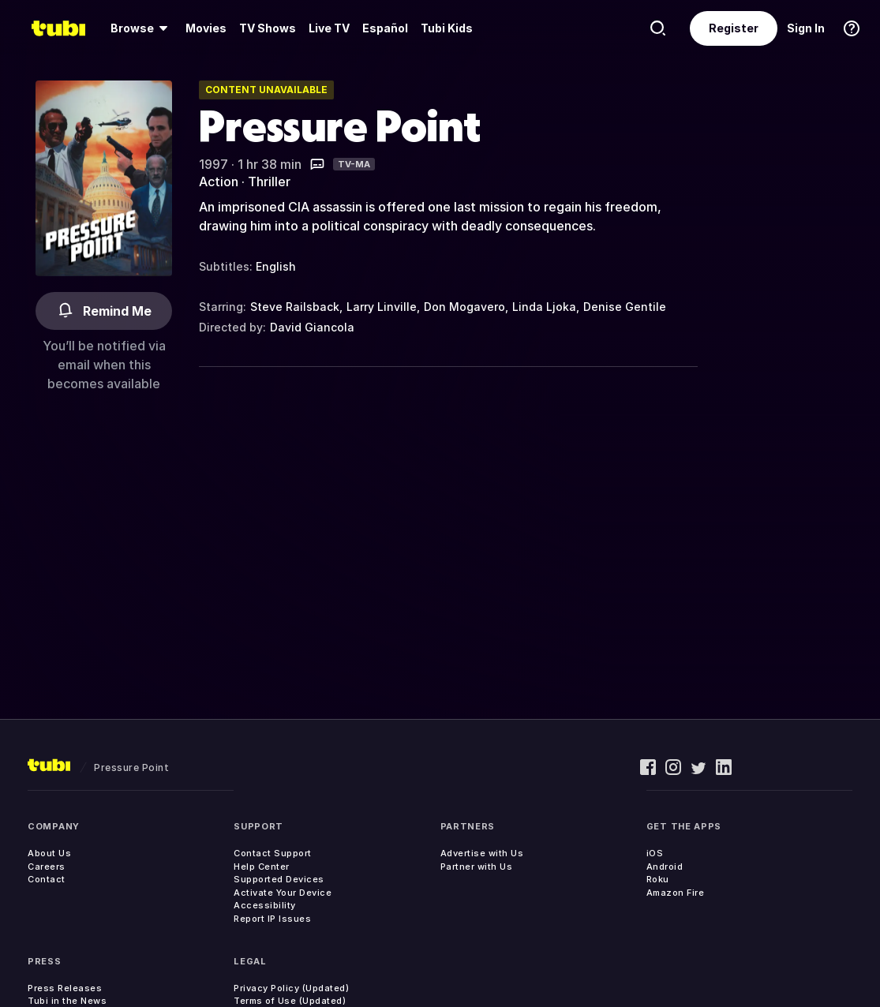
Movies (206, 28)
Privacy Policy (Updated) (291, 988)
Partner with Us (476, 866)
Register (733, 28)
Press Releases (65, 988)
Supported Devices (279, 879)
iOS (655, 853)
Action (218, 181)
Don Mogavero (464, 306)
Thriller (269, 181)
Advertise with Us (482, 853)
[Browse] (141, 28)
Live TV (329, 28)
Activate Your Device (282, 892)
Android (664, 866)
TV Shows (267, 28)
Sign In (806, 28)
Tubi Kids (447, 28)
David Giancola (312, 327)
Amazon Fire (675, 892)
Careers (47, 866)
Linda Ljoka (544, 306)
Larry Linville (381, 306)
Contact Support (273, 853)
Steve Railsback (294, 306)
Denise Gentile (624, 306)
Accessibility (265, 905)
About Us (49, 853)
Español (385, 28)
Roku (657, 879)
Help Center (262, 866)
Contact (47, 879)
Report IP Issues (272, 918)
